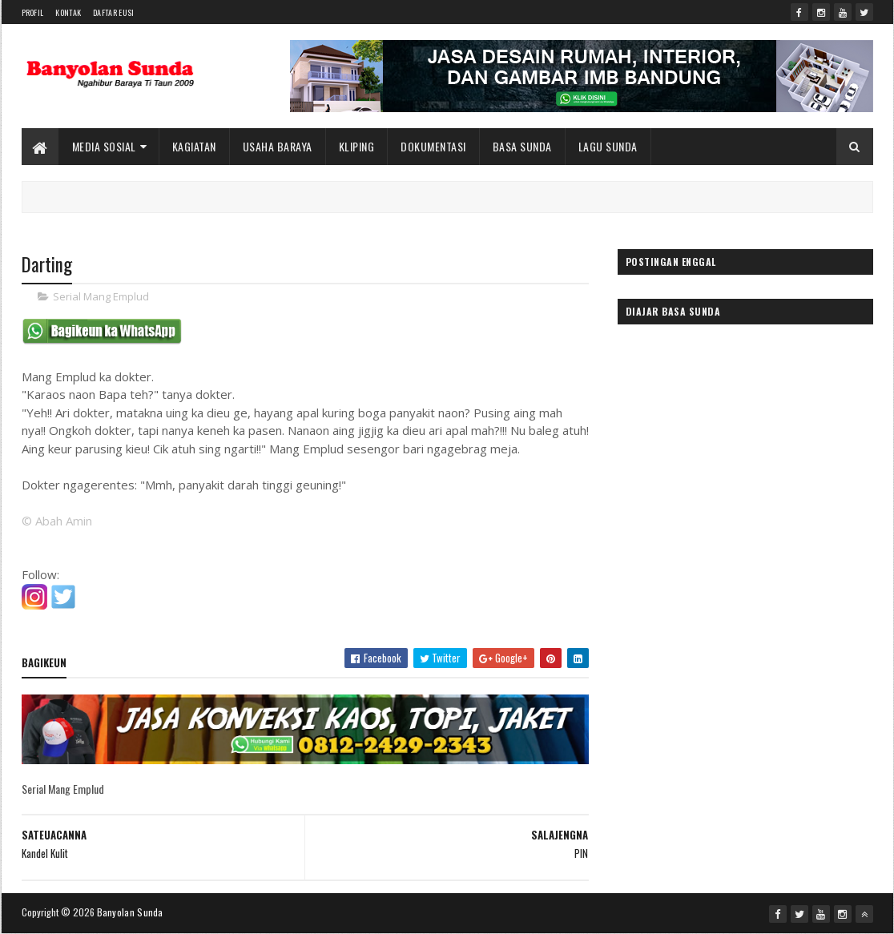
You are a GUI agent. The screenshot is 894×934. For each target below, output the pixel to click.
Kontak (68, 12)
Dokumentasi (433, 146)
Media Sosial (104, 146)
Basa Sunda (522, 146)
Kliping (357, 146)
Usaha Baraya (277, 146)
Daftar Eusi (113, 12)
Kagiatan (194, 146)
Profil (33, 12)
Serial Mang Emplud (101, 296)
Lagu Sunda (608, 146)
